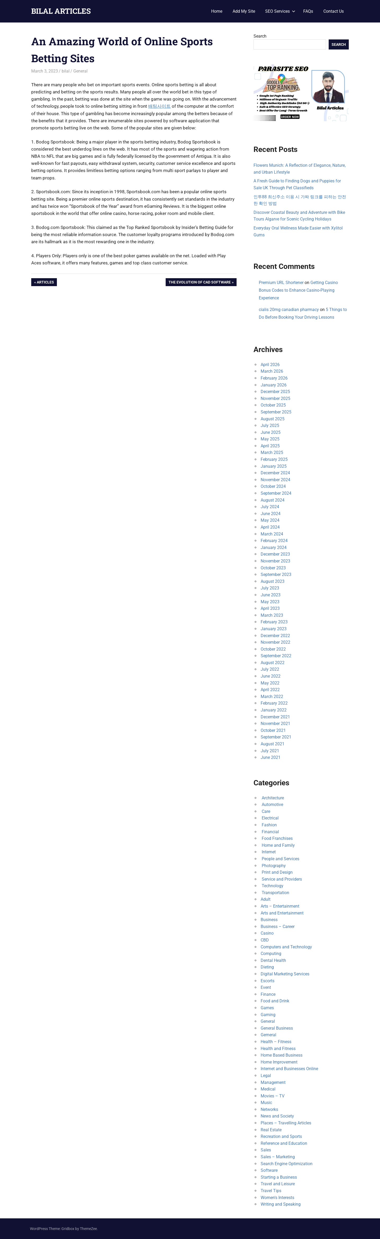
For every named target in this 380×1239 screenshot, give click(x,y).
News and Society (277, 1116)
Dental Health (273, 960)
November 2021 (275, 723)
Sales (266, 1149)
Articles (45, 282)
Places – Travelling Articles (286, 1122)
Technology (272, 885)
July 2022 (270, 669)
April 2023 (270, 608)
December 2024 (275, 472)
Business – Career (278, 926)
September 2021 (276, 737)
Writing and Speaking (281, 1204)
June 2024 (271, 513)
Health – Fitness (276, 1041)
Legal (266, 1075)
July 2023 (270, 588)
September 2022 (276, 655)
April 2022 (270, 689)
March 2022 (272, 696)
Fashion (269, 824)
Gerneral (268, 1034)
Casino (267, 933)
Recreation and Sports (281, 1136)
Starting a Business (279, 1177)
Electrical (270, 818)
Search (260, 36)
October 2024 (273, 486)
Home (216, 11)
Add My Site (244, 11)
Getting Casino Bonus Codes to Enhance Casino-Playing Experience (298, 290)
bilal (66, 71)
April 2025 (270, 445)
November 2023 (275, 561)
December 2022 (275, 635)
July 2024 (270, 506)
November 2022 (275, 642)
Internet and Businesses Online (289, 1068)
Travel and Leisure (278, 1183)
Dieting (267, 967)
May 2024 (270, 520)
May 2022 (270, 683)
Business (269, 919)
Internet (268, 851)
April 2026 (270, 364)
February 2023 (274, 621)
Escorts (267, 980)
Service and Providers (281, 879)
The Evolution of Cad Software (199, 282)
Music (266, 1102)
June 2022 (271, 676)
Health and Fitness (278, 1048)
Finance (268, 994)
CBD (265, 940)
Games (267, 1007)
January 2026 (274, 385)
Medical (268, 1089)
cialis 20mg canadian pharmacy (289, 309)
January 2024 (274, 547)
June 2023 (271, 594)
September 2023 (276, 574)
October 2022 (273, 649)
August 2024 (272, 500)
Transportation (275, 892)
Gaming (268, 1014)
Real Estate (271, 1129)
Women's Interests (277, 1197)
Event (266, 987)
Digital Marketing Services (285, 973)
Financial (270, 831)
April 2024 (270, 527)
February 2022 (274, 703)
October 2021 (273, 730)
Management (273, 1082)
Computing (271, 953)
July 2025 (270, 425)
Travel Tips (271, 1190)
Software (269, 1170)
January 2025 (274, 466)
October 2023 (273, 567)
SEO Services (280, 11)
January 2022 (274, 710)
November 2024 (275, 479)
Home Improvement (279, 1062)
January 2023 (274, 628)
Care (265, 811)
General (80, 71)
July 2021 (270, 750)
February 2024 (274, 540)
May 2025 (270, 438)
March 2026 (272, 371)
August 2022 (272, 662)
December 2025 (275, 391)
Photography (273, 865)
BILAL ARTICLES (61, 11)
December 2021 (275, 716)
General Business (277, 1028)
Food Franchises (277, 838)
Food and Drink (275, 1000)
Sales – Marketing (278, 1156)
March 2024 (272, 534)
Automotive (272, 804)
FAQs (308, 11)
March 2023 (272, 615)
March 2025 (272, 452)
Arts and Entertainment (282, 913)
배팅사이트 (159, 106)
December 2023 (275, 554)
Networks (269, 1109)
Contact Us (333, 11)
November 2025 (275, 398)
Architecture (272, 797)
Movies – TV (272, 1095)
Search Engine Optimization (287, 1163)
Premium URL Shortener (281, 282)
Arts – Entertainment (280, 906)
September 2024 (276, 493)
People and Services (280, 858)
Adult (265, 899)
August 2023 (272, 581)
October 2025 (273, 405)
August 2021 (272, 743)
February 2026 (274, 378)
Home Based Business (281, 1055)
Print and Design (277, 872)
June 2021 (271, 757)
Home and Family (278, 845)
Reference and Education (284, 1143)
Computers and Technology (286, 946)
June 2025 (271, 432)
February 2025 (274, 459)
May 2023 (270, 601)
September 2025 (276, 411)
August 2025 (272, 418)
